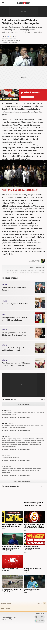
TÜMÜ (43, 400)
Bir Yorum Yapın (23, 404)
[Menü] (3, 3)
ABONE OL (5, 36)
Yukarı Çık (41, 603)
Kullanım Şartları (6, 603)
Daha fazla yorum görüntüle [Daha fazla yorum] (23, 481)
